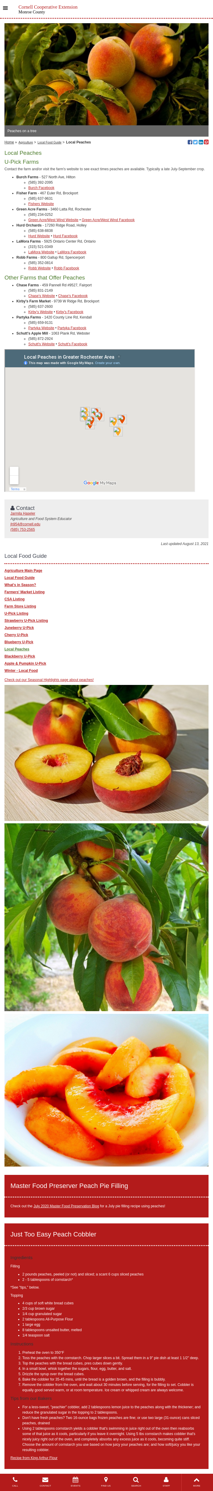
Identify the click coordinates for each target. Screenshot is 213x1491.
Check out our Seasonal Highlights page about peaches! (49, 680)
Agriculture (25, 142)
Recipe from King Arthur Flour (33, 1458)
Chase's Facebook (73, 296)
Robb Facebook (66, 268)
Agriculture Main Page (23, 571)
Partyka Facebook (71, 328)
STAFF (166, 1482)
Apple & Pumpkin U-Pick (25, 663)
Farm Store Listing (20, 606)
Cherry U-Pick (16, 635)
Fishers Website (41, 204)
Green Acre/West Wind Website (53, 220)
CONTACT (45, 1482)
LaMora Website (41, 252)
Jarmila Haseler (22, 513)
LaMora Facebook (71, 252)
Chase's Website (41, 296)
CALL (15, 1482)
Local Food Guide (49, 142)
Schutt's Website (41, 344)
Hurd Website (39, 236)
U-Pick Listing (16, 613)
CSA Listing (14, 599)
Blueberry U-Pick (18, 642)
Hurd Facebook (65, 236)
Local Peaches (16, 649)
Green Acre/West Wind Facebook (108, 220)
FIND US (106, 1482)
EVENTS (75, 1482)
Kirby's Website (40, 312)
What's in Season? (20, 585)
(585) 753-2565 (22, 529)
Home (9, 142)
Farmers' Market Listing (24, 592)
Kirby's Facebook (69, 312)
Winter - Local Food (21, 671)
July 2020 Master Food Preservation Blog (66, 1206)
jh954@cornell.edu (25, 524)
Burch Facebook (41, 188)
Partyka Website (41, 328)
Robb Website (39, 268)
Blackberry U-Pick (19, 656)
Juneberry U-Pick (19, 628)
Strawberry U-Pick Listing (26, 621)
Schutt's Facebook (72, 344)
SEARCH (136, 1482)
